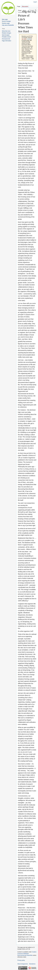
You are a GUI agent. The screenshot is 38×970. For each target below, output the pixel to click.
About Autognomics (22, 964)
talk (25, 39)
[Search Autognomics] (33, 10)
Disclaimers (32, 964)
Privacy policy (21, 960)
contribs (29, 39)
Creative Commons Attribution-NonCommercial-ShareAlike (26, 953)
